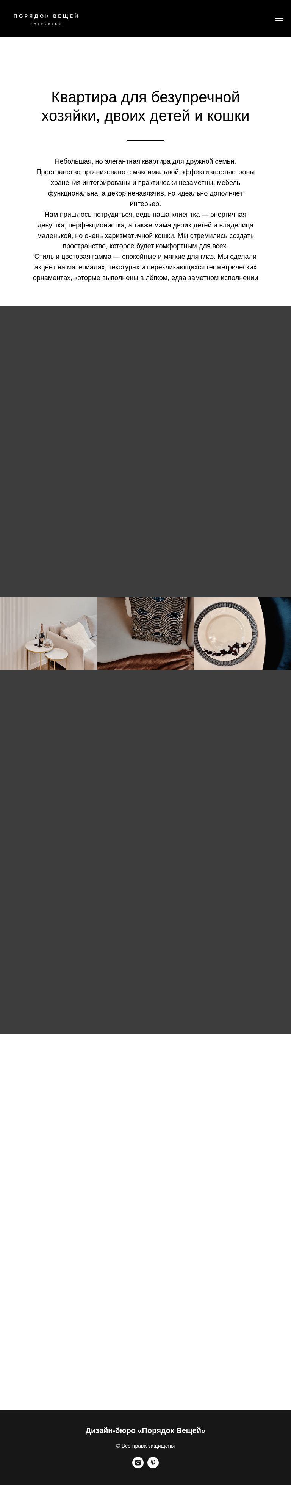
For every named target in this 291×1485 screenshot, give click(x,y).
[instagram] (138, 1466)
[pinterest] (153, 1466)
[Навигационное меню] (279, 18)
